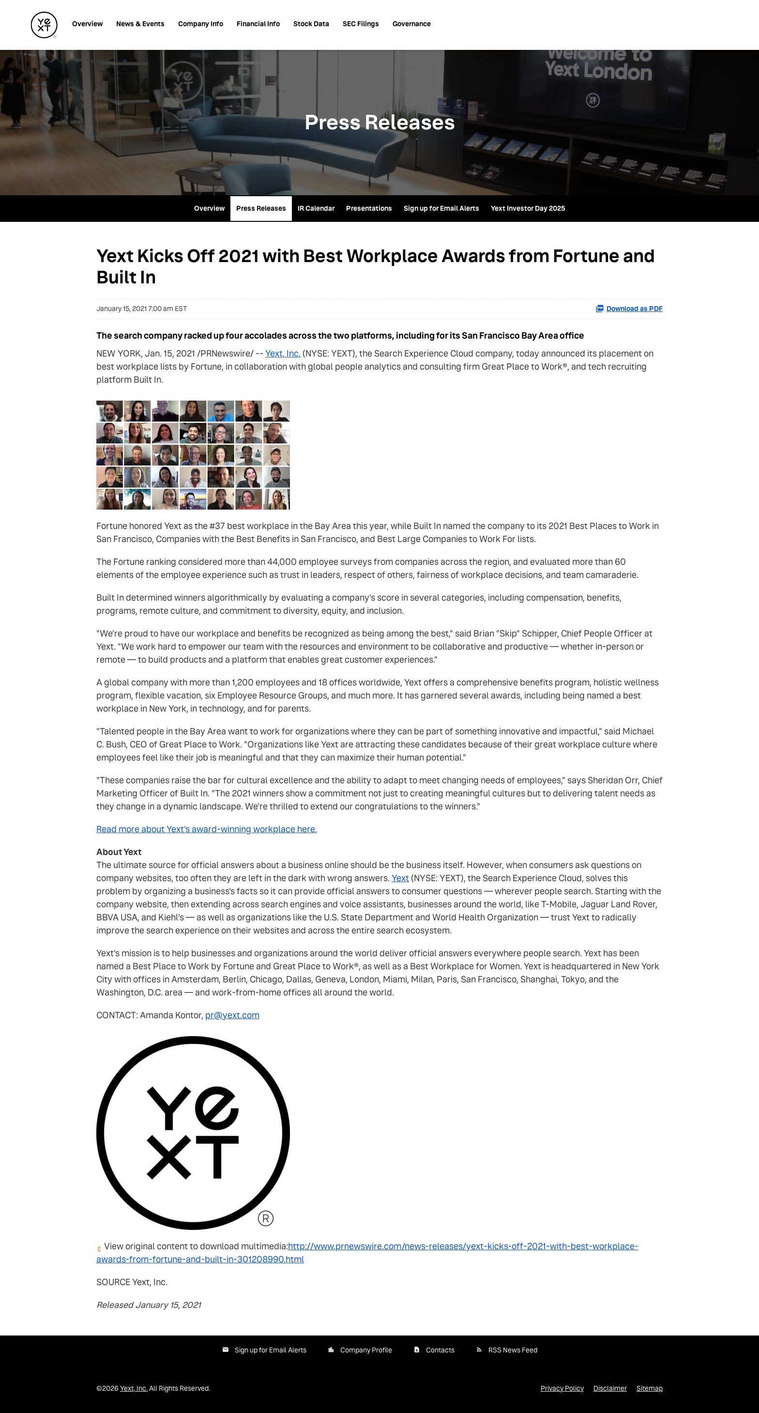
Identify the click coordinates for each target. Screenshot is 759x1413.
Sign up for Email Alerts (441, 208)
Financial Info (258, 23)
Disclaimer (610, 1388)
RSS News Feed (512, 1350)
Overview (87, 23)
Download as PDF (629, 308)
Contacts (440, 1350)
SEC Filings (361, 23)
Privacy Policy (562, 1388)
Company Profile (366, 1350)
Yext (400, 878)
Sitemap (650, 1388)
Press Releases (261, 208)
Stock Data (311, 23)
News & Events (140, 23)
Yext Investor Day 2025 (528, 208)
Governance (412, 23)
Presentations (369, 208)
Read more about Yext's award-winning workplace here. (206, 829)
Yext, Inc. (283, 353)
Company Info (200, 23)
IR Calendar (316, 208)
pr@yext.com (232, 1015)
